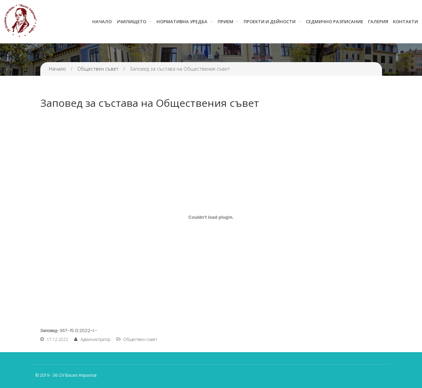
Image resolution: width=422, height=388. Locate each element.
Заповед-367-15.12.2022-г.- (69, 330)
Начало (102, 21)
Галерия (378, 21)
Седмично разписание (334, 21)
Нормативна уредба (181, 21)
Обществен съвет (98, 69)
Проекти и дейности (270, 21)
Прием (225, 21)
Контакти (405, 21)
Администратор (95, 339)
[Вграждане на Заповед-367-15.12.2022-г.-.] (211, 217)
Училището (131, 21)
